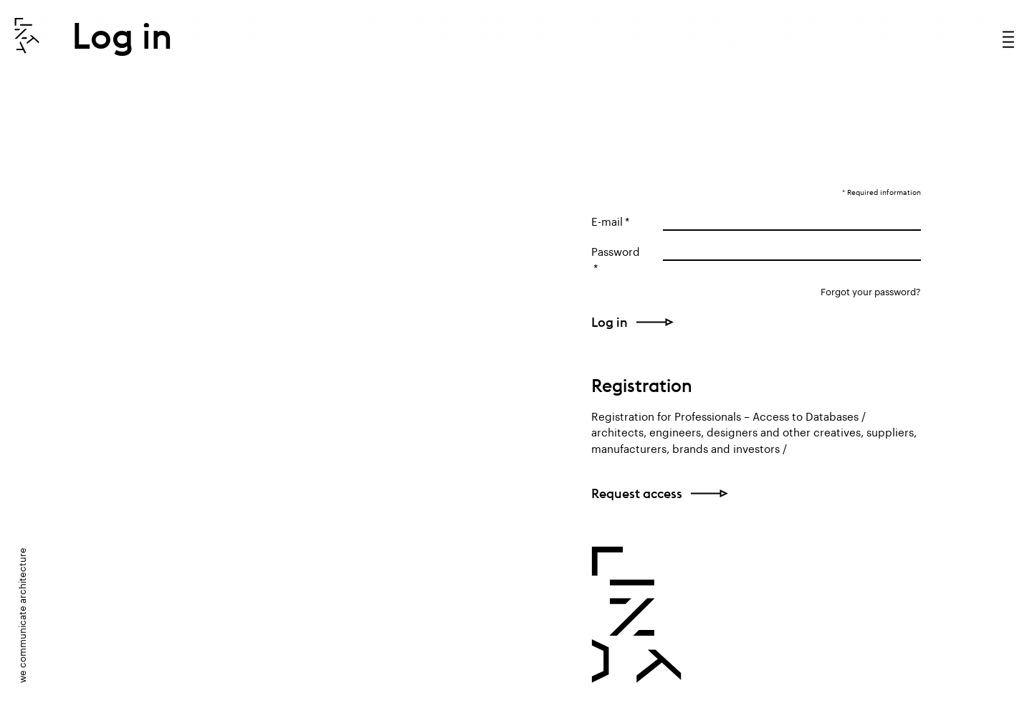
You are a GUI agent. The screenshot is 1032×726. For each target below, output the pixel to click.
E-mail (607, 220)
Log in (609, 322)
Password (615, 250)
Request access (636, 493)
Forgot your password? (871, 290)
